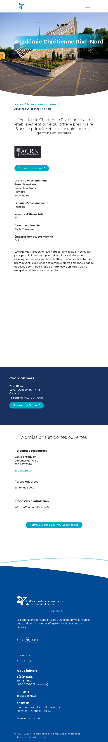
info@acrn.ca (23, 470)
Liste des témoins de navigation (31, 737)
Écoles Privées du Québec (42, 104)
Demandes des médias (31, 718)
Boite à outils (25, 661)
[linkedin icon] (35, 639)
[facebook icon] (20, 639)
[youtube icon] (28, 639)
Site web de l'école (31, 168)
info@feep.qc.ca (27, 695)
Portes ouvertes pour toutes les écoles (54, 524)
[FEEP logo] (40, 603)
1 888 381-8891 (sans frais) (32, 684)
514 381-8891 (24, 680)
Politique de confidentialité (65, 733)
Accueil (18, 104)
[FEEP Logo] (21, 6)
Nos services (24, 655)
